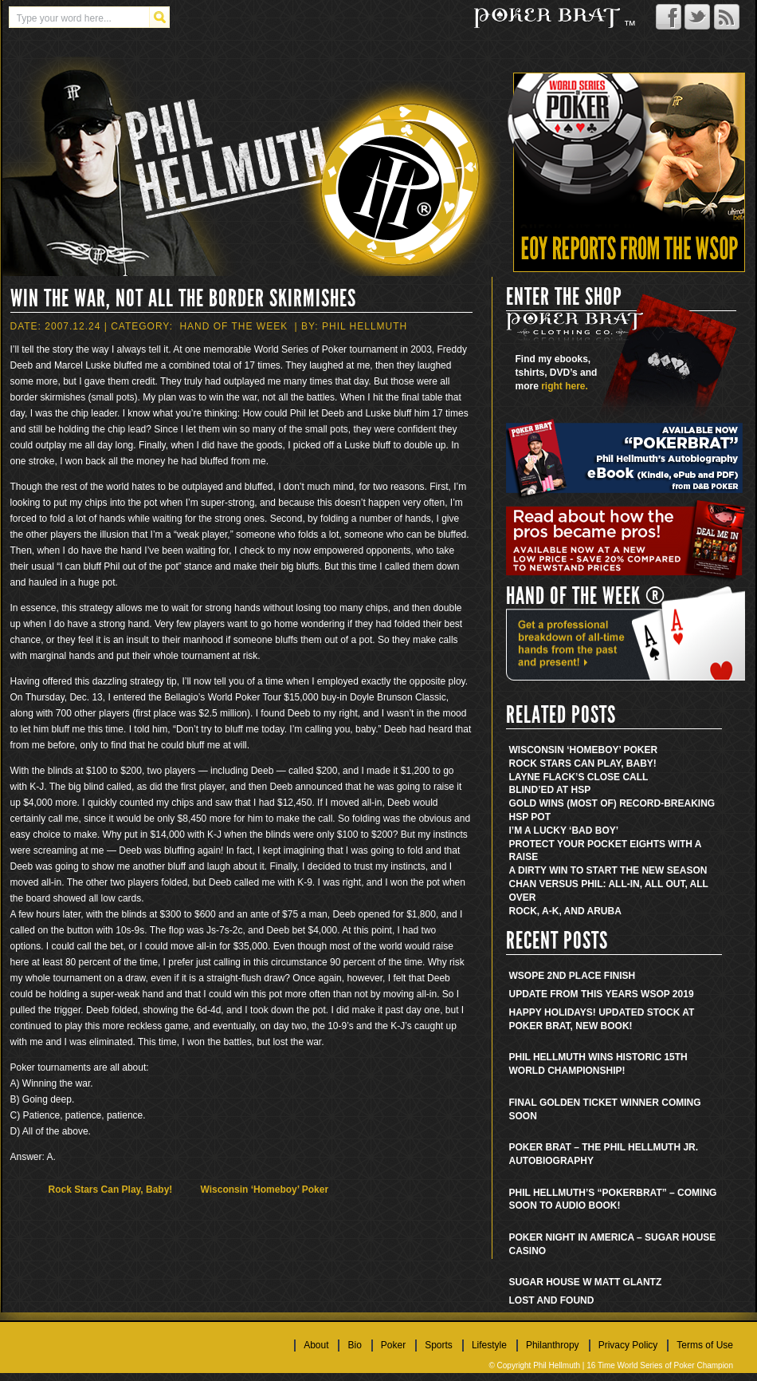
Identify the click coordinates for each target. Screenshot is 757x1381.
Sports (439, 1345)
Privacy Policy (628, 1345)
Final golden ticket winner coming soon (605, 1109)
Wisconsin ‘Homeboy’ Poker (265, 1189)
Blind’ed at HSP (550, 789)
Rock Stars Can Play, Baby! (111, 1189)
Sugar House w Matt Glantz (585, 1282)
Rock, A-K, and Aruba (565, 911)
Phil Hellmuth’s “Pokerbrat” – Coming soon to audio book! (613, 1199)
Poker (393, 1345)
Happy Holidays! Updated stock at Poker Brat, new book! (602, 1019)
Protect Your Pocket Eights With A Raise (605, 850)
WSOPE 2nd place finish (572, 975)
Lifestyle (489, 1345)
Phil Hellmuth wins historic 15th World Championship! (598, 1064)
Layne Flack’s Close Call (579, 777)
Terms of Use (705, 1345)
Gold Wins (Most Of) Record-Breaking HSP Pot (612, 810)
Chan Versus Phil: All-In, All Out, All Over (608, 890)
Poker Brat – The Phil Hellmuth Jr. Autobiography (604, 1154)
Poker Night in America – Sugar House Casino (612, 1244)
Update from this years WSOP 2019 (601, 994)
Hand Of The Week (233, 326)
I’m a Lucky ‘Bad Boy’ (564, 830)
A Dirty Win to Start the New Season (608, 870)
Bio (354, 1345)
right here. (564, 386)
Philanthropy (552, 1345)
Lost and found (551, 1300)
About (316, 1345)
